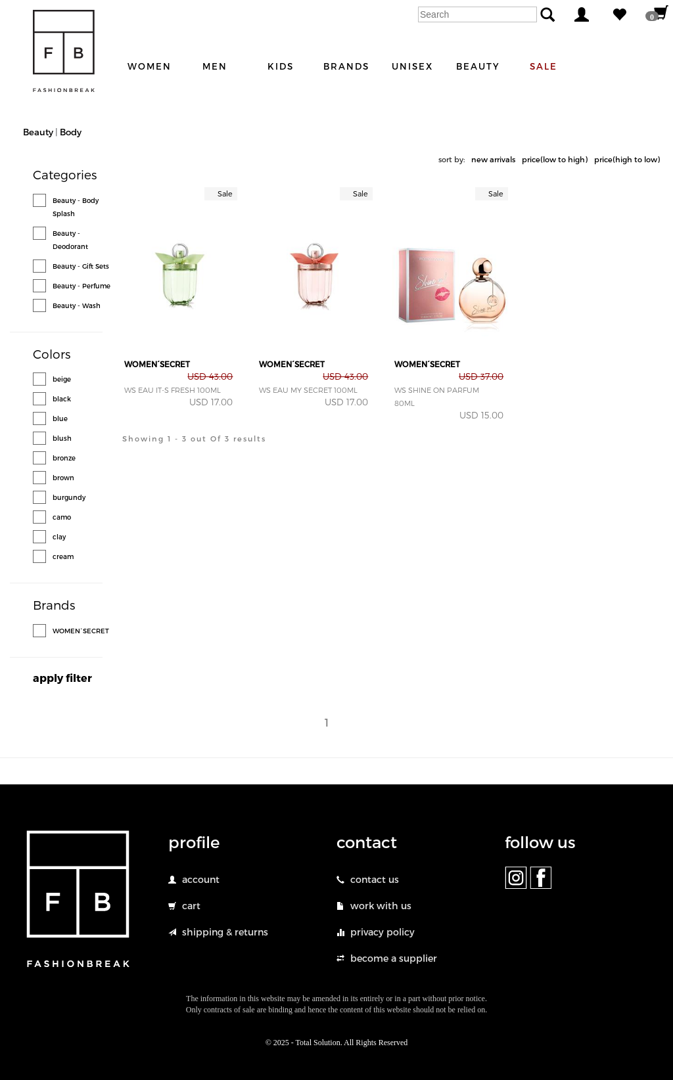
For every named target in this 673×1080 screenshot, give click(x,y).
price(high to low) (627, 159)
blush (62, 438)
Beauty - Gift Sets (81, 266)
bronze (64, 458)
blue (60, 418)
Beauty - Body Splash (76, 206)
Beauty (38, 132)
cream (63, 556)
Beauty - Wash (77, 305)
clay (59, 537)
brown (63, 478)
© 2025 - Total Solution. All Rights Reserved (337, 1042)
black (62, 399)
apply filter (62, 677)
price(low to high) (555, 159)
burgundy (69, 497)
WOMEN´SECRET (81, 631)
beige (62, 379)
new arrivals (493, 159)
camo (62, 517)
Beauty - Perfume (81, 286)
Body (70, 132)
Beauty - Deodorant (70, 239)
